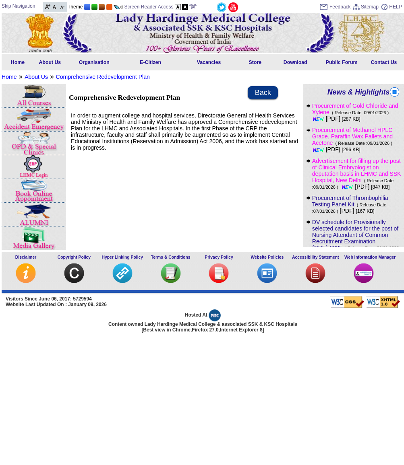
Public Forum (342, 62)
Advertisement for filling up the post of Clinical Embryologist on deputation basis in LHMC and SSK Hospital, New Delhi (356, 174)
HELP (395, 7)
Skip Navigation (18, 6)
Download (295, 62)
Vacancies (209, 62)
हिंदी (193, 7)
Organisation (94, 62)
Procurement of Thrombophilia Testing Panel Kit (350, 204)
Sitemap (370, 7)
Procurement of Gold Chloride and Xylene (355, 112)
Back (263, 92)
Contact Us (384, 62)
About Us (50, 62)
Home (18, 62)
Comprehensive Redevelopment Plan (103, 77)
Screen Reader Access (148, 7)
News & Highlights (358, 92)
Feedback (340, 7)
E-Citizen (150, 62)
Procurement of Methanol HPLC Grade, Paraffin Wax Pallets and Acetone (354, 139)
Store (255, 62)
